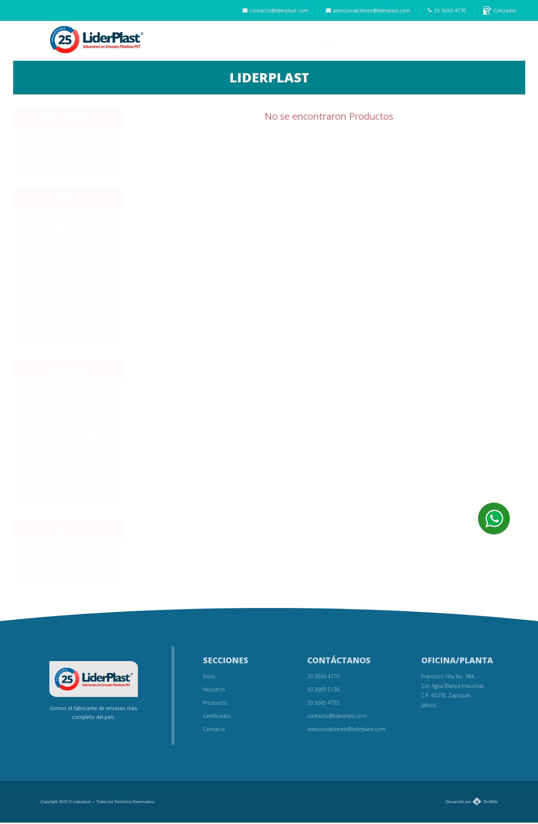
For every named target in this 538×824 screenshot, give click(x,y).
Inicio (233, 42)
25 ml (41, 391)
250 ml (41, 483)
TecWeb (490, 803)
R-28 (32, 563)
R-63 (31, 576)
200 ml (96, 457)
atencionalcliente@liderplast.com (363, 11)
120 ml (40, 431)
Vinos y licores (47, 336)
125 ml (96, 431)
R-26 (105, 550)
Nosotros (278, 42)
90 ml (41, 417)
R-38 (68, 563)
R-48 (105, 563)
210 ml (40, 470)
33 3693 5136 (323, 690)
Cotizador (499, 11)
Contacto (214, 730)
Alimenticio (43, 223)
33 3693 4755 (323, 704)
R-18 (31, 550)
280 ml (96, 483)
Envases (38, 143)
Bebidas (38, 245)
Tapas (35, 165)
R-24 (68, 550)
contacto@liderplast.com (269, 11)
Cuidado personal (52, 291)
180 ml (96, 444)
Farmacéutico (47, 313)
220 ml (96, 470)
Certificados (384, 42)
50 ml (41, 404)
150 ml (40, 444)
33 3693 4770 (444, 11)
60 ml (96, 404)
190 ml (40, 457)
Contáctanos (442, 42)
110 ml (96, 417)
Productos (330, 42)
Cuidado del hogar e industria (70, 268)
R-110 (68, 576)
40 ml (96, 391)
